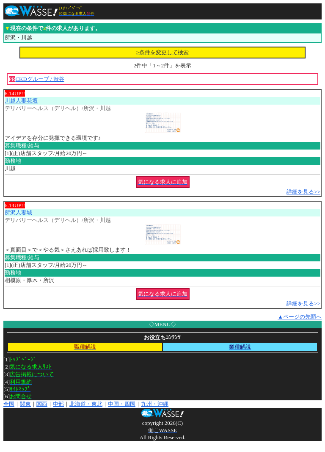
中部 (58, 404)
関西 (41, 404)
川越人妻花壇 (21, 100)
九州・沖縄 (154, 404)
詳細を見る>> (303, 192)
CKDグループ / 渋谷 (39, 79)
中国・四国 (121, 404)
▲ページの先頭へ (300, 316)
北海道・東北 (85, 404)
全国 (8, 404)
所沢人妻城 (18, 212)
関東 (25, 404)
